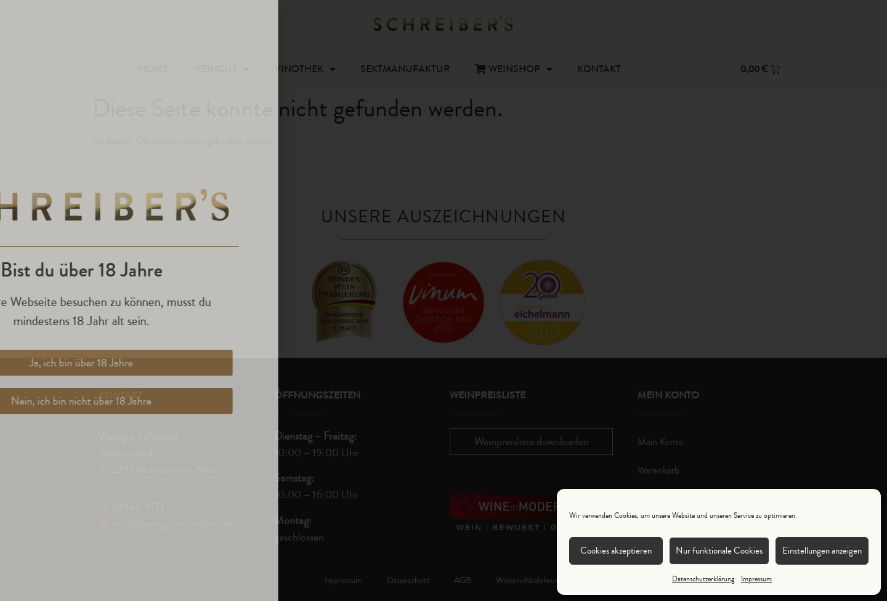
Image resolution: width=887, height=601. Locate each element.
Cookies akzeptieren (616, 550)
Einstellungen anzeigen (822, 550)
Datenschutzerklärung (703, 579)
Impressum (756, 579)
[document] (443, 300)
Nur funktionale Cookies (719, 550)
